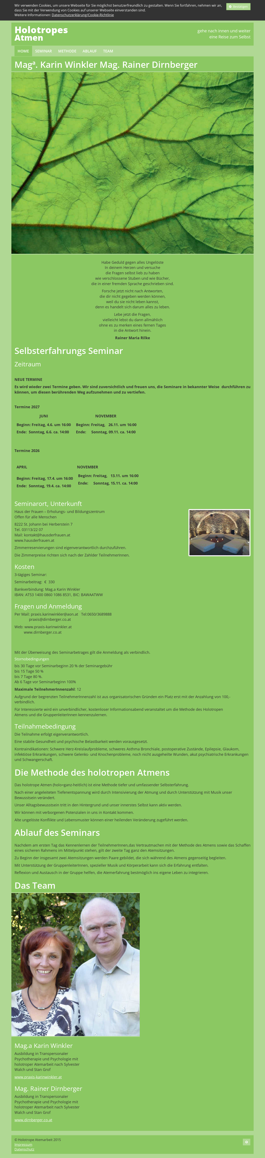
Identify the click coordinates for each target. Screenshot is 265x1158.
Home (23, 51)
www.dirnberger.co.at (33, 1119)
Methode (67, 51)
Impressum (23, 1144)
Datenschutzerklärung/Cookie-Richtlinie (83, 15)
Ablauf (90, 51)
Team (108, 51)
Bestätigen (238, 7)
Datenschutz (24, 1149)
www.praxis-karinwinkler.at (38, 1076)
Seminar (43, 51)
